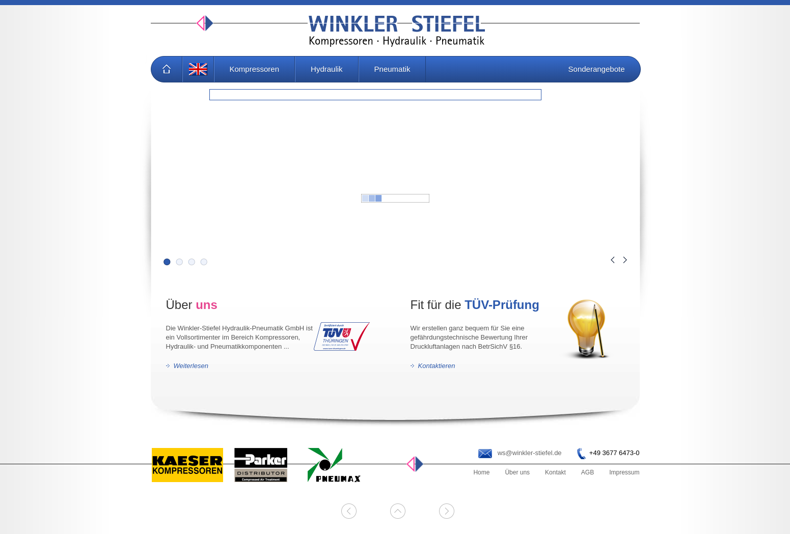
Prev (612, 260)
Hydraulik (327, 69)
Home (166, 69)
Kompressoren (255, 69)
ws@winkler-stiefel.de (530, 453)
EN (198, 69)
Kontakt (555, 472)
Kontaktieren (436, 366)
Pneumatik (392, 69)
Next (625, 260)
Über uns (517, 472)
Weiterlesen (191, 366)
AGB (587, 472)
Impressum (624, 472)
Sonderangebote (596, 69)
